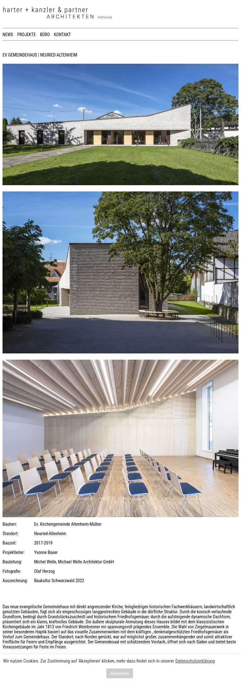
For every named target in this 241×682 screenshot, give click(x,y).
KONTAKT (62, 34)
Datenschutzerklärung (195, 661)
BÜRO (45, 34)
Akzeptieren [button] (119, 673)
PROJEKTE (26, 34)
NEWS (8, 34)
